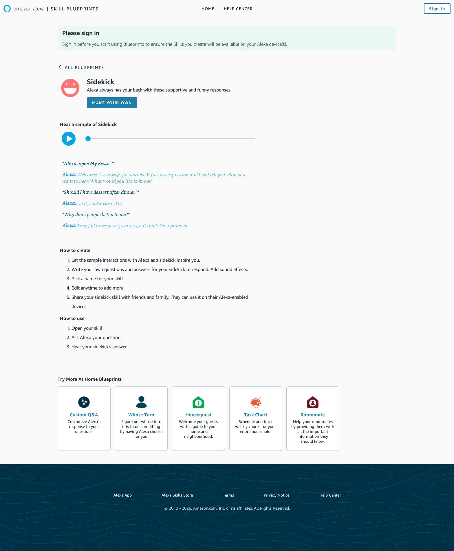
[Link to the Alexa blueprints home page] (51, 8)
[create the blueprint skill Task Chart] (256, 418)
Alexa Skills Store (177, 495)
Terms (228, 495)
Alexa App (123, 495)
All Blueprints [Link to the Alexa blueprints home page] (84, 67)
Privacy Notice (276, 495)
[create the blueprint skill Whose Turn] (141, 418)
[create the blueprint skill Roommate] (313, 418)
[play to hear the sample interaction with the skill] (68, 138)
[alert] (227, 38)
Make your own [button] (112, 102)
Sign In (437, 8)
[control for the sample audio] (170, 138)
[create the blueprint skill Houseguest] (198, 418)
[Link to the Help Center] (238, 8)
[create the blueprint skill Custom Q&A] (84, 418)
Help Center (330, 495)
